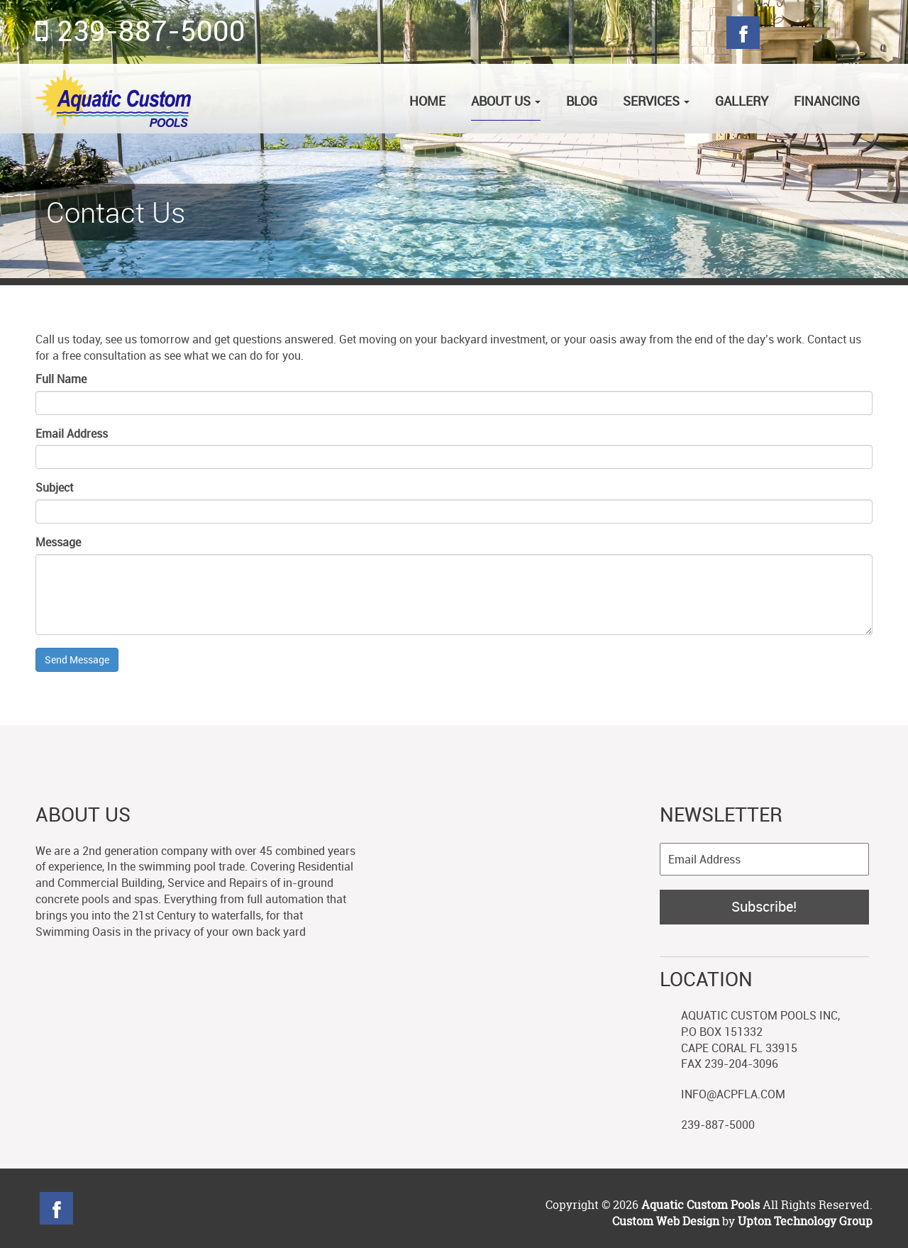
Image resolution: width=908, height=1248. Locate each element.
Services (656, 100)
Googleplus (818, 32)
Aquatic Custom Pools (702, 1205)
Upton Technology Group (805, 1221)
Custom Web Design (665, 1221)
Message (58, 542)
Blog (856, 32)
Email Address (71, 433)
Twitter (780, 32)
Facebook (743, 32)
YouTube (244, 1208)
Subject (54, 487)
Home (427, 100)
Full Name (61, 379)
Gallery (741, 100)
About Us (506, 100)
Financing (827, 100)
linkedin (206, 1208)
